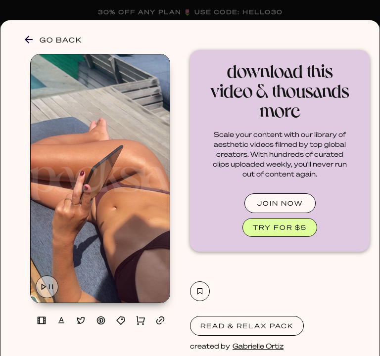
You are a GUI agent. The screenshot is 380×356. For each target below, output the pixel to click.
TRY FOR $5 (280, 227)
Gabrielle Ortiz (258, 345)
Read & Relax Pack (246, 325)
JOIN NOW (280, 203)
